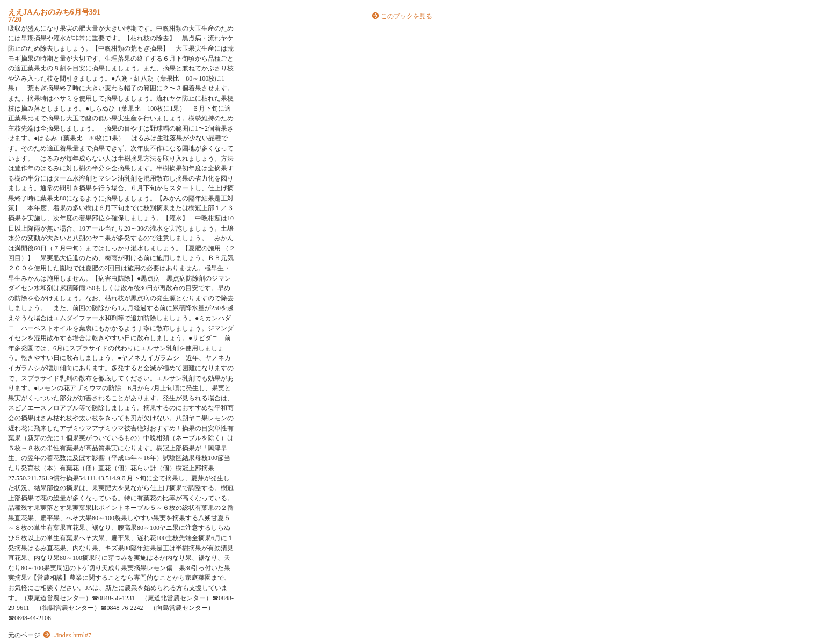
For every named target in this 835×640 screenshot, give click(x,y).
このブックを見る (406, 16)
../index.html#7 (71, 635)
